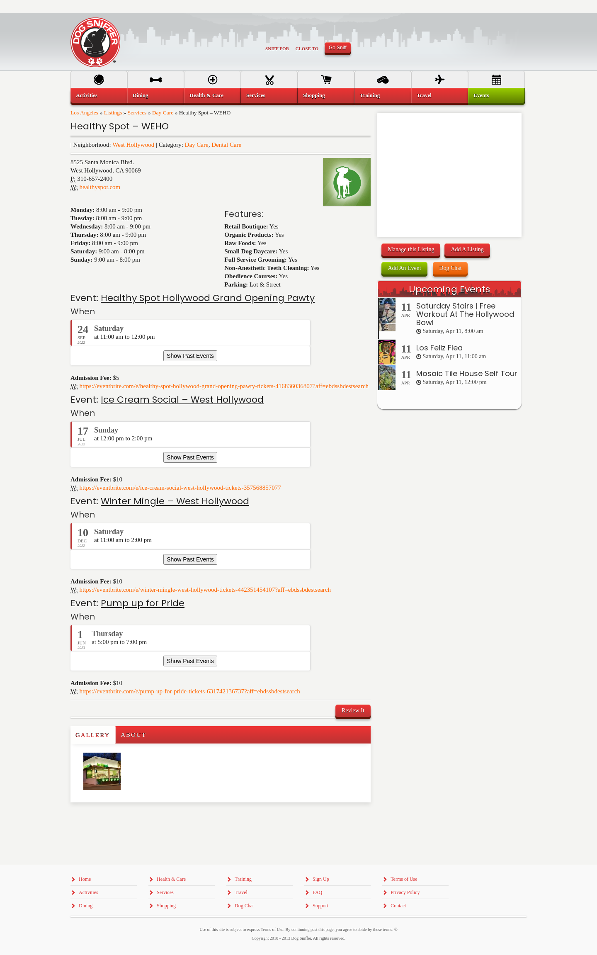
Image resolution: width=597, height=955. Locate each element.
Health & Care (206, 95)
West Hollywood (133, 144)
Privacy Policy (405, 892)
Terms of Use (404, 879)
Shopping (314, 95)
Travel (424, 95)
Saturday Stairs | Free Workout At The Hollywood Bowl (465, 314)
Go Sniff (338, 48)
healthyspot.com (100, 187)
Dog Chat (450, 268)
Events (481, 95)
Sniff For (277, 48)
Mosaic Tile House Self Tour (466, 373)
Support (320, 906)
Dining (140, 95)
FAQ (317, 892)
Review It (353, 710)
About (133, 734)
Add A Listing (467, 249)
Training (370, 95)
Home (85, 879)
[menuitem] (98, 95)
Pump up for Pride (142, 603)
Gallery (92, 734)
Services (137, 112)
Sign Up (321, 879)
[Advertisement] (118, 819)
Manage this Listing (411, 249)
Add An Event (404, 268)
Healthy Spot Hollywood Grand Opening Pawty (208, 298)
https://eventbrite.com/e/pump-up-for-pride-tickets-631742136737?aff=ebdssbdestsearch (190, 691)
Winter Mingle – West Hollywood (175, 501)
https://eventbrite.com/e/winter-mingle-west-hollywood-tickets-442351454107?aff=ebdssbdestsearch (205, 589)
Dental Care (226, 144)
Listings (113, 112)
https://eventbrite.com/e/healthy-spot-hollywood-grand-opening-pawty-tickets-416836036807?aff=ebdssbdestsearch (224, 386)
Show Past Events (190, 355)
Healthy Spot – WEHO (119, 126)
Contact (398, 906)
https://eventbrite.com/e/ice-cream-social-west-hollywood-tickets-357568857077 (180, 487)
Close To (306, 48)
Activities (86, 95)
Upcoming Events (449, 289)
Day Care (162, 112)
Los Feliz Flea (439, 348)
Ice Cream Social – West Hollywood (182, 399)
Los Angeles (84, 112)
